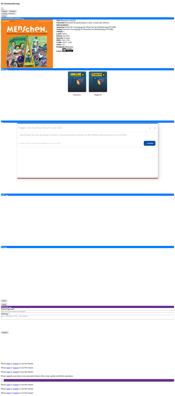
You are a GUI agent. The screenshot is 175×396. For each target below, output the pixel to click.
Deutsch (13, 11)
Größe (59, 42)
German (67, 38)
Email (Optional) (7, 309)
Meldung (4, 314)
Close (4, 16)
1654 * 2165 (67, 42)
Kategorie (60, 47)
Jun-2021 (66, 36)
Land (58, 34)
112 (63, 45)
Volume (59, 31)
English (4, 11)
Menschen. (69, 47)
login (8, 364)
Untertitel (60, 23)
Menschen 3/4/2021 (68, 20)
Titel (58, 20)
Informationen (62, 25)
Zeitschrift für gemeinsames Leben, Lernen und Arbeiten (87, 23)
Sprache (59, 38)
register (16, 364)
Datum (59, 36)
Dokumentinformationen (11, 18)
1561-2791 (65, 40)
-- (69, 25)
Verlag (59, 29)
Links (3, 195)
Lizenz (59, 51)
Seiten (58, 45)
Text (2, 247)
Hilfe (3, 69)
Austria (64, 34)
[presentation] (19, 327)
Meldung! (5, 307)
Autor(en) (60, 27)
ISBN (58, 40)
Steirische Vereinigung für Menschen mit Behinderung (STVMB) (90, 27)
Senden (5, 333)
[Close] (2, 8)
